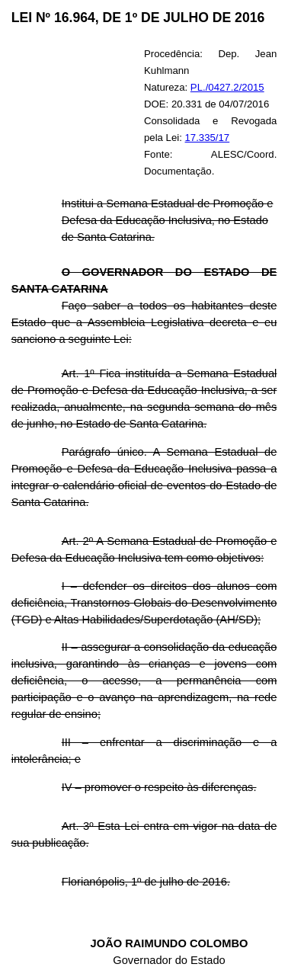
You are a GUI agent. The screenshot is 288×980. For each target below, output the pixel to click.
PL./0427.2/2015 (227, 87)
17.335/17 (207, 137)
